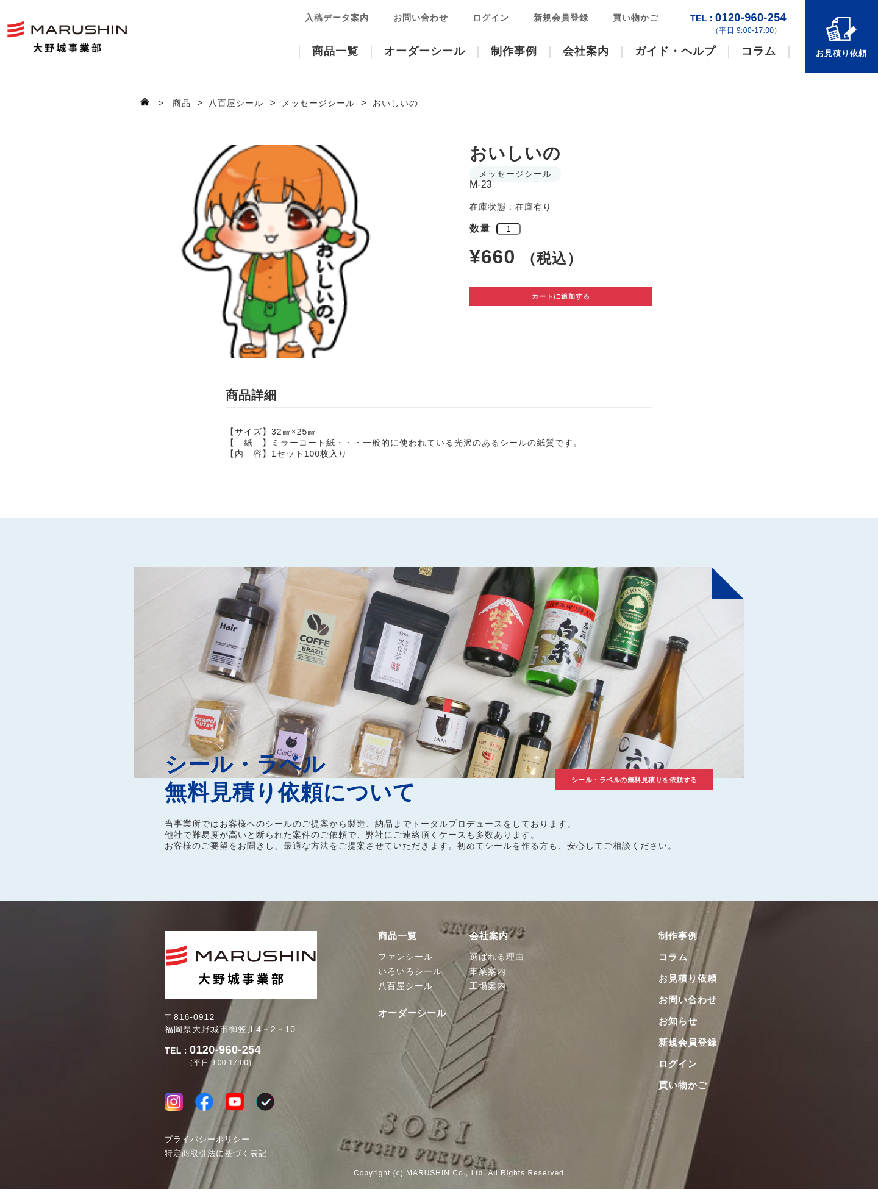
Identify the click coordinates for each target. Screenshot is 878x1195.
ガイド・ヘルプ (675, 51)
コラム (758, 51)
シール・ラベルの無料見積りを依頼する (591, 776)
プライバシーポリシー (207, 1145)
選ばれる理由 (496, 956)
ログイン (491, 18)
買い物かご (636, 18)
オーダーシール (424, 51)
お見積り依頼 (841, 53)
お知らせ (678, 1021)
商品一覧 (335, 51)
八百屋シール (405, 986)
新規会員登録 (561, 18)
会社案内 (586, 51)
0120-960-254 (738, 23)
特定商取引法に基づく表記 (216, 1159)
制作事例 (514, 51)
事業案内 (487, 971)
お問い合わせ (420, 18)
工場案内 (487, 986)
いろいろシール (410, 971)
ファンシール (405, 956)
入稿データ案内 (337, 18)
